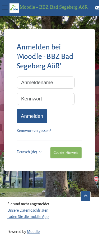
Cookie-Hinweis (66, 152)
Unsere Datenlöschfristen (27, 210)
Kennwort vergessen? (34, 130)
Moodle (33, 231)
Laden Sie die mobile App (28, 216)
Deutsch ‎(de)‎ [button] (27, 152)
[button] (86, 196)
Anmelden (32, 116)
